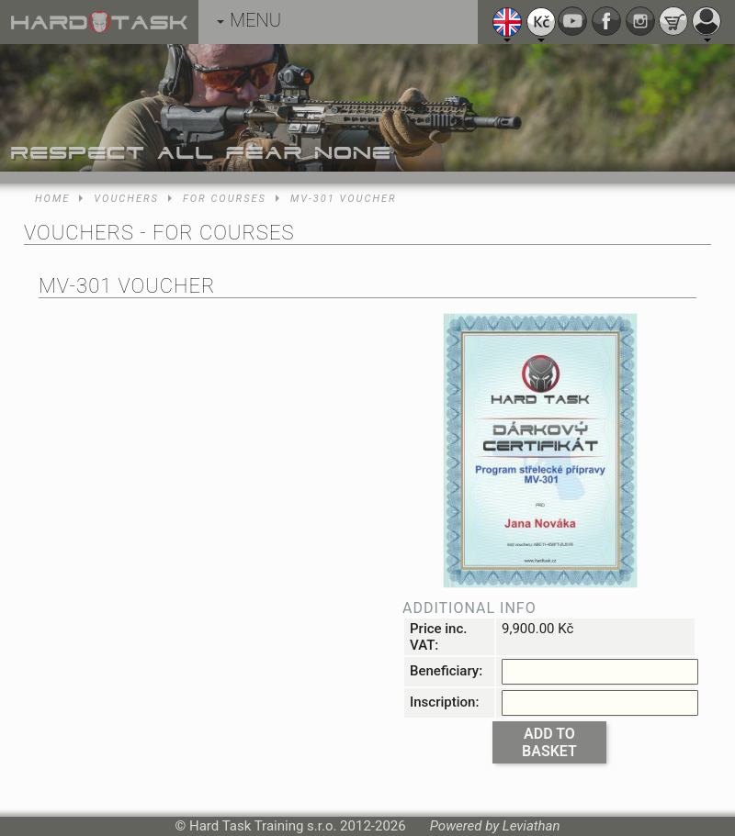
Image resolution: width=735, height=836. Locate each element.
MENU (249, 20)
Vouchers (126, 199)
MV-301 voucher (343, 199)
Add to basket (549, 742)
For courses (224, 199)
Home (52, 199)
